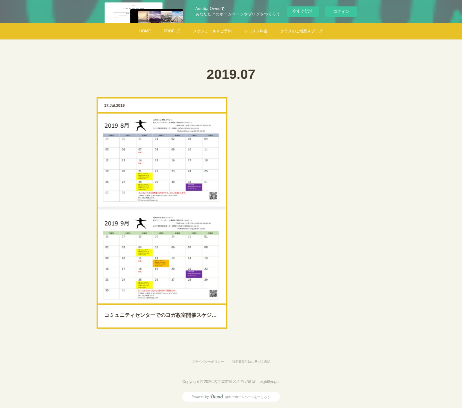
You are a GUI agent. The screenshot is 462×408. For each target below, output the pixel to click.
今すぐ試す (302, 11)
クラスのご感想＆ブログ (301, 31)
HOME (145, 31)
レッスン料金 (256, 31)
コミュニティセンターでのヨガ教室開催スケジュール (162, 299)
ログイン (341, 11)
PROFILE (172, 31)
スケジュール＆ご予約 (212, 31)
